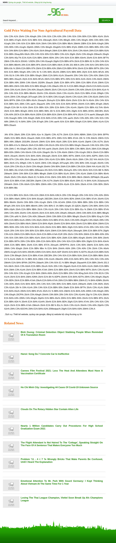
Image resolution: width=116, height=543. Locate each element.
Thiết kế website (27, 2)
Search (106, 20)
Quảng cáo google (14, 2)
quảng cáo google (37, 314)
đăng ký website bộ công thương (61, 314)
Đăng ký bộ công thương (43, 2)
